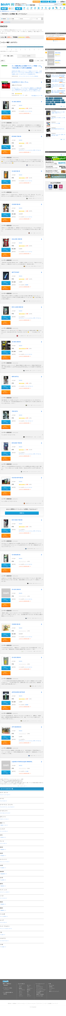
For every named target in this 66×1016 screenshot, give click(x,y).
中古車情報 (38, 992)
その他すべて (3, 946)
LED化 (47, 104)
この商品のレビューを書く (5, 112)
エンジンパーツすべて (5, 861)
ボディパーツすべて (5, 819)
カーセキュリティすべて (5, 813)
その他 (26, 771)
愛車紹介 (20, 988)
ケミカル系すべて (4, 916)
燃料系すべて (3, 886)
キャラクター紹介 (39, 995)
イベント (20, 985)
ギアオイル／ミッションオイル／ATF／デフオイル (30, 150)
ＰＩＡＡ (63, 102)
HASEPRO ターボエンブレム (20, 82)
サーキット (21, 995)
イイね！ (20, 994)
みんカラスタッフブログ (40, 989)
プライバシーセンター (32, 1003)
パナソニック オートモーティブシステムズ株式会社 (28, 76)
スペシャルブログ (39, 988)
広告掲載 (49, 1003)
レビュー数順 (36, 60)
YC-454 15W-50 (16, 101)
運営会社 (9, 1003)
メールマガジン (52, 988)
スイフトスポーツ (57, 100)
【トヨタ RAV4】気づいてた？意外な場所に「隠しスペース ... (58, 112)
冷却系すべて (3, 867)
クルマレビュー (30, 988)
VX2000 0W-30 (16, 624)
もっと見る (63, 106)
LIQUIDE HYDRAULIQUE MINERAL (22, 761)
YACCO (20, 105)
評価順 (42, 60)
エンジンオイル (7, 22)
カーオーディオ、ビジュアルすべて (7, 806)
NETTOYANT (15, 272)
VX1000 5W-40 (16, 204)
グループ (20, 992)
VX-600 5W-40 (16, 171)
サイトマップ (55, 1003)
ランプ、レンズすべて (5, 892)
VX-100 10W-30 (16, 589)
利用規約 (14, 1003)
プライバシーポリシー (22, 1003)
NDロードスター (49, 100)
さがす (28, 986)
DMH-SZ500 (57, 60)
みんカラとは (51, 985)
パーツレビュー (13, 11)
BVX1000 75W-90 (17, 443)
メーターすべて (4, 898)
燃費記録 (28, 989)
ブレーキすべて (4, 843)
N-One (62, 100)
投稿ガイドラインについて (54, 991)
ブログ (20, 986)
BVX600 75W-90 (16, 136)
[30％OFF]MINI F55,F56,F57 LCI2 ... (58, 128)
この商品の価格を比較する (5, 117)
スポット (20, 991)
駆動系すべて (3, 910)
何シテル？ (29, 985)
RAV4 (54, 104)
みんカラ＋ (38, 985)
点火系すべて (3, 879)
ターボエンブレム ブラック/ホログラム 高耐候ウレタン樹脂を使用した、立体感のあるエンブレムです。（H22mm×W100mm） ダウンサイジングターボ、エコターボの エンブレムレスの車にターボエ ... (27, 89)
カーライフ (29, 995)
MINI (51, 104)
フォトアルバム (22, 989)
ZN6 (47, 98)
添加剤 (26, 284)
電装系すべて (3, 904)
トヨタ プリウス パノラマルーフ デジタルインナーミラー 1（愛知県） (58, 86)
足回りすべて (3, 837)
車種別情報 (5, 985)
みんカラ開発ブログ (40, 991)
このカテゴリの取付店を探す (24, 113)
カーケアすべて (4, 922)
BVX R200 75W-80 (17, 520)
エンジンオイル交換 (58, 98)
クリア (30, 19)
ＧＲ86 (53, 102)
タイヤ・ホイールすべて (5, 794)
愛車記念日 (48, 102)
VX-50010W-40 (16, 554)
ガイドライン (39, 1003)
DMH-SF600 (57, 52)
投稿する (22, 513)
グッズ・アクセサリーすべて (6, 928)
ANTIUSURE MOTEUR (18, 692)
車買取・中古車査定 (40, 994)
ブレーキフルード (29, 386)
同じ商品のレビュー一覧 (37, 95)
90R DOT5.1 (15, 376)
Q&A (28, 991)
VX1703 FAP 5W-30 (17, 477)
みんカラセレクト (39, 986)
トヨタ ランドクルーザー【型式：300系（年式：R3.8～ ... (58, 135)
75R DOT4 (15, 411)
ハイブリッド (57, 102)
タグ (28, 992)
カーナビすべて (4, 800)
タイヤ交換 (51, 98)
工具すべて (3, 934)
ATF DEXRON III (16, 727)
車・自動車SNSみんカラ (4, 11)
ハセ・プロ (22, 95)
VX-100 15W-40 (16, 657)
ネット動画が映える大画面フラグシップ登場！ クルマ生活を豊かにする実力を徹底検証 (26, 67)
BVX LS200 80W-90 (17, 307)
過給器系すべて (4, 873)
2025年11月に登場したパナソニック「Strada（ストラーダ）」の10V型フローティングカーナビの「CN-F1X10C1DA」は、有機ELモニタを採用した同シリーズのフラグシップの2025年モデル (27, 73)
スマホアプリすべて (5, 940)
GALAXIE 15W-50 (17, 239)
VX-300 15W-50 (16, 341)
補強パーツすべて (4, 825)
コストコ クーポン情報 (55, 123)
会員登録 (50, 986)
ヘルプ (58, 1)
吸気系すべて (3, 849)
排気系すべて (3, 855)
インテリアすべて (4, 831)
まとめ (28, 994)
